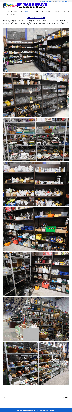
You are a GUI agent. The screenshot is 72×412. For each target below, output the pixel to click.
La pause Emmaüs (34, 11)
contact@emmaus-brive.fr (62, 1)
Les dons (56, 11)
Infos (15, 11)
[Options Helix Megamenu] (68, 11)
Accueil (10, 11)
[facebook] (3, 1)
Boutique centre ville (46, 11)
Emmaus (63, 11)
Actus (20, 11)
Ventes (26, 11)
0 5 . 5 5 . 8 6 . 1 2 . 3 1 (47, 1)
